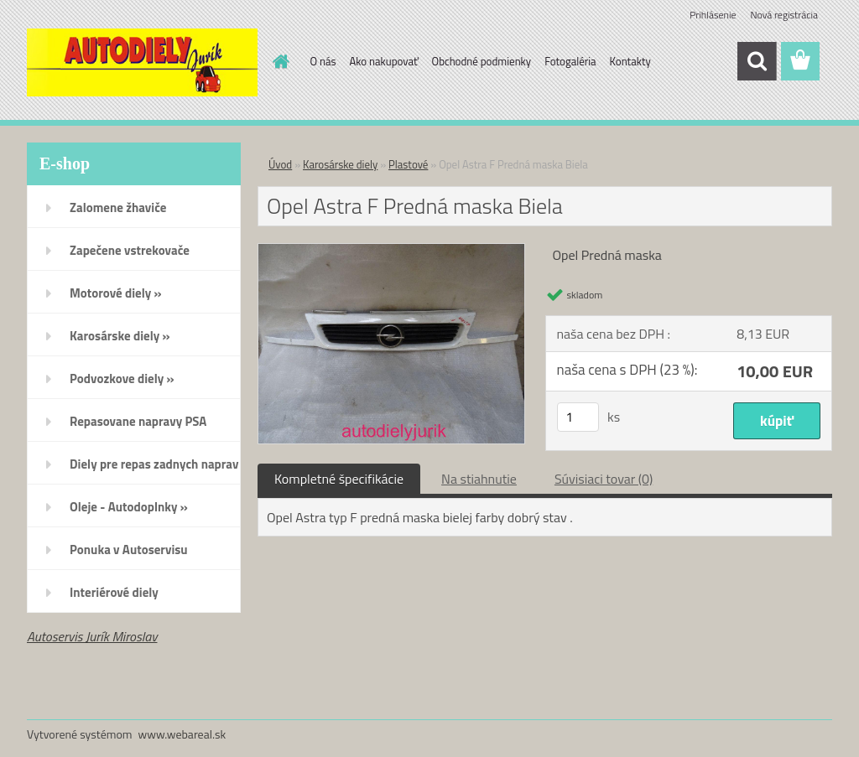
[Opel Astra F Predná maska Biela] (391, 251)
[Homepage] (278, 61)
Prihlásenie (713, 15)
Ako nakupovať (384, 61)
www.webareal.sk (182, 734)
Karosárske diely (340, 164)
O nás (323, 61)
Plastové (408, 164)
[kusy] (578, 417)
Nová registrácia (784, 15)
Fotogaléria (570, 61)
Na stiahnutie (479, 479)
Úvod (280, 164)
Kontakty (630, 61)
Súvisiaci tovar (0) (603, 479)
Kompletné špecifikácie (338, 479)
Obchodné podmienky (482, 61)
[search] (756, 61)
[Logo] (142, 62)
